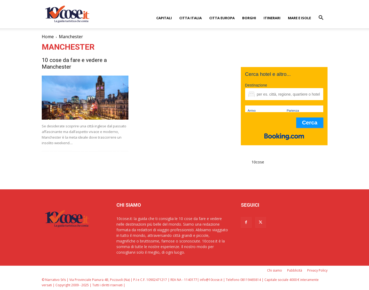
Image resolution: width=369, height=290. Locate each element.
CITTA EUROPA (222, 17)
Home (48, 37)
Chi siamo (274, 270)
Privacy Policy (317, 270)
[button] (321, 18)
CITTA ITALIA (190, 17)
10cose (258, 161)
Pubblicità (294, 270)
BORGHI (249, 17)
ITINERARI (272, 17)
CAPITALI (164, 17)
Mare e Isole (299, 17)
